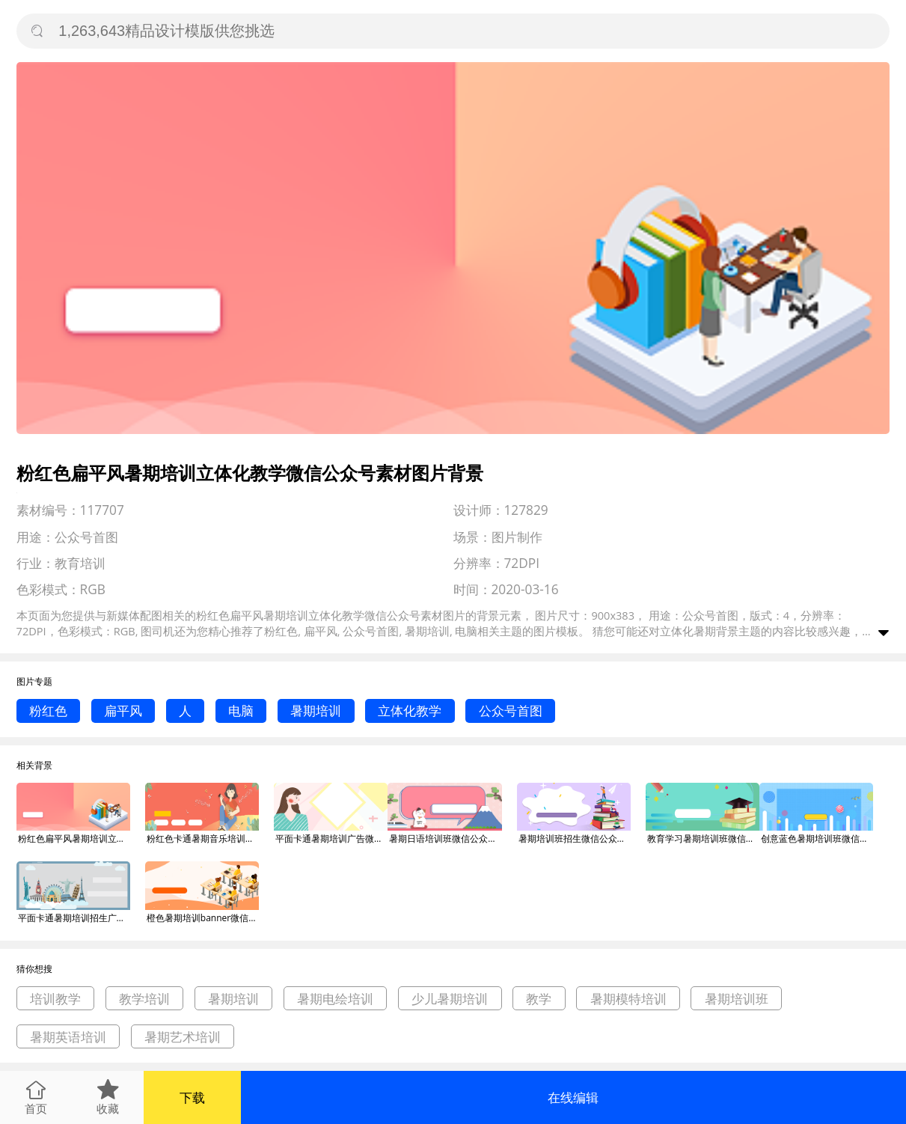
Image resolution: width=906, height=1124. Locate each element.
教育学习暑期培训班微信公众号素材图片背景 (703, 838)
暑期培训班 (736, 998)
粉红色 (48, 710)
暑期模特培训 (628, 998)
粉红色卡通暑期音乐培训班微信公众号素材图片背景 (203, 838)
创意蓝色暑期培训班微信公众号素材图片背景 (817, 838)
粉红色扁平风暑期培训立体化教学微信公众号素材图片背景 (74, 838)
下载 (192, 1097)
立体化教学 (409, 710)
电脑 (241, 710)
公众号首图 (510, 710)
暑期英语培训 (68, 1036)
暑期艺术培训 (182, 1036)
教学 (538, 998)
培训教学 (55, 998)
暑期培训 (315, 710)
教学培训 (144, 998)
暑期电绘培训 (335, 998)
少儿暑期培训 (449, 998)
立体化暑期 (688, 630)
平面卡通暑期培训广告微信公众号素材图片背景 (331, 838)
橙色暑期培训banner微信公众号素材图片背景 (203, 917)
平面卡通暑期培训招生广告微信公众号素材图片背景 (74, 917)
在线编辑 (573, 1097)
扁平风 (123, 710)
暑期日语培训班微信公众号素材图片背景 (445, 838)
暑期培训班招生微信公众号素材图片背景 (574, 838)
